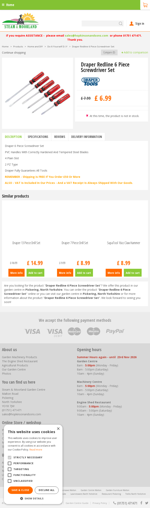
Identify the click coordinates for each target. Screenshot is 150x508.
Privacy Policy (100, 503)
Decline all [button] (46, 490)
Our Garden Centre (14, 369)
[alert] (33, 464)
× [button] (58, 428)
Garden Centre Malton (91, 490)
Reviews (59, 137)
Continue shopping (14, 52)
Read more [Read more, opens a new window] (35, 449)
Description (13, 137)
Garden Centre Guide (77, 503)
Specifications (38, 137)
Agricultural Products (15, 365)
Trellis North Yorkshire (135, 494)
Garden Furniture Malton (117, 490)
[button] (33, 498)
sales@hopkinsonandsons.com (86, 35)
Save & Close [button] (20, 490)
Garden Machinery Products (19, 357)
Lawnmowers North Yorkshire (84, 494)
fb (141, 503)
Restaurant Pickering (111, 494)
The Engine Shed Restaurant (20, 361)
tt (146, 503)
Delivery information (86, 137)
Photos (6, 373)
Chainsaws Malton (67, 490)
